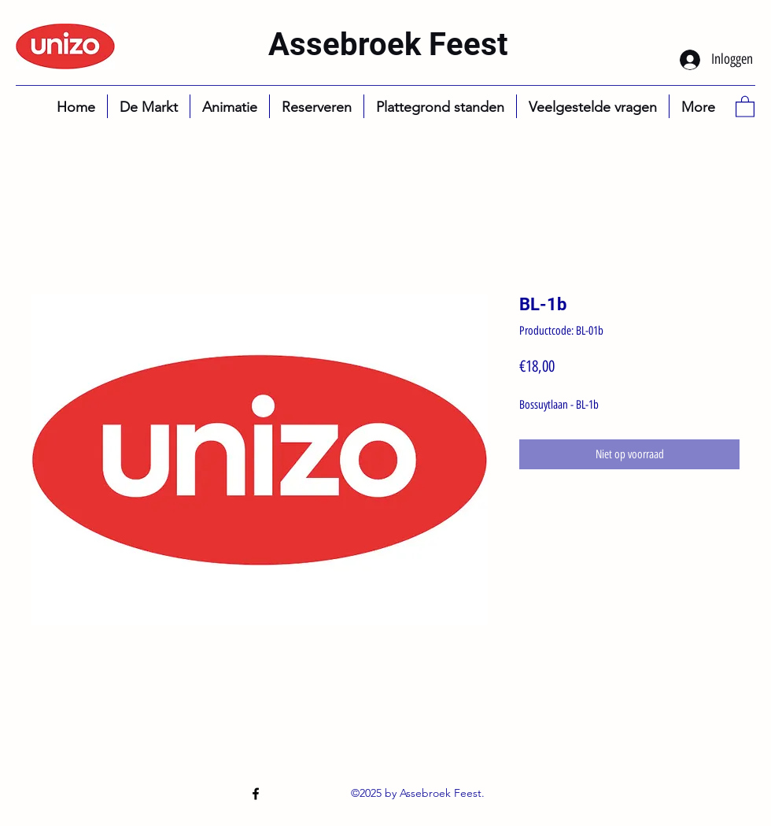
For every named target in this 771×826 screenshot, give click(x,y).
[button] (745, 105)
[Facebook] (256, 794)
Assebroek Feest (388, 44)
